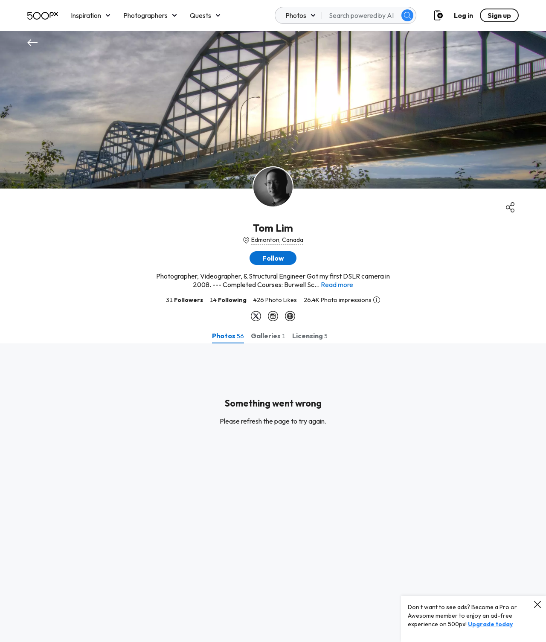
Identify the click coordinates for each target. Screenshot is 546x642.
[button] (273, 258)
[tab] (228, 335)
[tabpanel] (273, 492)
